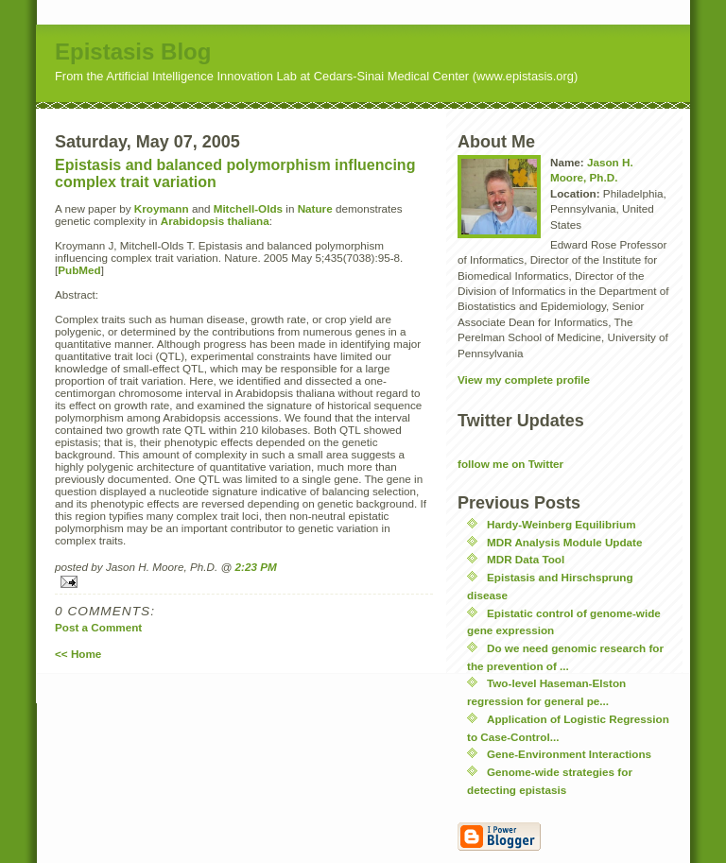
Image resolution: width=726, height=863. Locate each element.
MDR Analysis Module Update (565, 542)
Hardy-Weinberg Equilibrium (561, 524)
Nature (315, 208)
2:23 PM (256, 567)
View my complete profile (524, 379)
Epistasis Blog (133, 51)
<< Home (78, 653)
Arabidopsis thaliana (215, 221)
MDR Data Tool (525, 559)
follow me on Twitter (510, 463)
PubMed (79, 270)
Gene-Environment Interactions (569, 754)
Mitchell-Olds (248, 208)
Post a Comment (98, 627)
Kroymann (161, 208)
